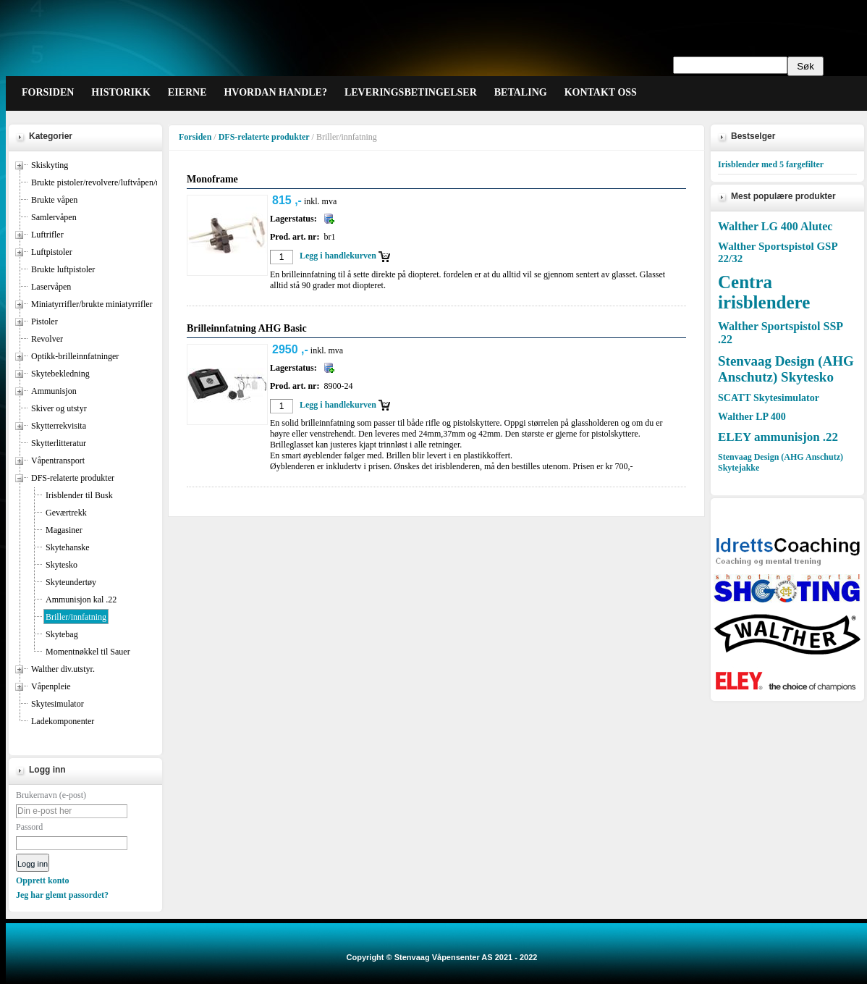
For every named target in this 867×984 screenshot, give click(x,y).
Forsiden (195, 137)
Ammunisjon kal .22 (81, 599)
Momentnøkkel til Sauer (88, 652)
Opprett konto (42, 880)
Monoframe (212, 179)
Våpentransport (58, 460)
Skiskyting (49, 165)
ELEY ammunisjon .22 (778, 437)
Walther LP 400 (752, 416)
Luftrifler (47, 235)
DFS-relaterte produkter (72, 478)
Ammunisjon (54, 391)
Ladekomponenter (62, 721)
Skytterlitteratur (58, 443)
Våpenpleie (51, 686)
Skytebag (62, 634)
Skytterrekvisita (58, 426)
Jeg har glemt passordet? (62, 895)
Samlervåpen (54, 217)
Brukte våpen (54, 200)
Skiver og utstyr (59, 408)
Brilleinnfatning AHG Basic (247, 328)
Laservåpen (51, 287)
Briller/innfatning (76, 617)
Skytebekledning (60, 374)
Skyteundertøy (71, 582)
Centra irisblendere (764, 292)
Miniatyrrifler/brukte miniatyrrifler (92, 304)
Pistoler (44, 321)
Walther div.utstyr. (63, 669)
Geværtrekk (66, 513)
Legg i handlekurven (338, 256)
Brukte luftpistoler (63, 269)
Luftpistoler (51, 252)
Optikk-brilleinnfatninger (75, 356)
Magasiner (64, 530)
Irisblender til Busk (79, 495)
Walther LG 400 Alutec (775, 226)
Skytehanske (68, 547)
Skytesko (61, 565)
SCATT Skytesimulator (768, 397)
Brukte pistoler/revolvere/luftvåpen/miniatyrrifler (117, 182)
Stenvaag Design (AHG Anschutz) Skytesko (786, 368)
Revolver (47, 339)
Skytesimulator (57, 704)
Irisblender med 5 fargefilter (771, 164)
